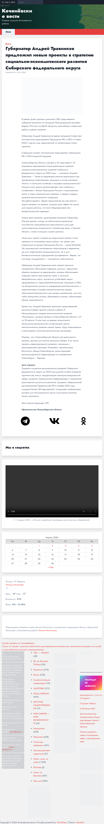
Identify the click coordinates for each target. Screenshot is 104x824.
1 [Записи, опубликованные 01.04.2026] (39, 545)
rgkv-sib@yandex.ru (16, 732)
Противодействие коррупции (41, 752)
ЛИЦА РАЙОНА (41, 693)
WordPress (62, 822)
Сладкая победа (88, 703)
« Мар (51, 567)
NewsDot (80, 822)
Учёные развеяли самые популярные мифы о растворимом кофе (90, 736)
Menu (8, 31)
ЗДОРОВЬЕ (38, 688)
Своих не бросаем (37, 774)
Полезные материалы (38, 743)
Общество (38, 736)
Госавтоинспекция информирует (41, 681)
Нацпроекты (39, 728)
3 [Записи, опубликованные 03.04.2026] (65, 545)
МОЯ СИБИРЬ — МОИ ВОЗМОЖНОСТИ (41, 718)
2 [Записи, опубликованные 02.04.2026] (52, 545)
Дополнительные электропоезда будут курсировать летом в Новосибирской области (90, 720)
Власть (8, 44)
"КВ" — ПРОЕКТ (41, 652)
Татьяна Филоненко (48, 630)
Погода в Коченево (15, 584)
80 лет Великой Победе (40, 663)
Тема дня (37, 780)
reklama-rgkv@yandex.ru (8, 748)
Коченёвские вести (17, 13)
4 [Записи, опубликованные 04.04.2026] (78, 545)
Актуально (38, 669)
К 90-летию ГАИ (87, 708)
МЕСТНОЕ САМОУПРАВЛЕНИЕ (41, 705)
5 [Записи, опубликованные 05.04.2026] (92, 545)
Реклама (37, 767)
